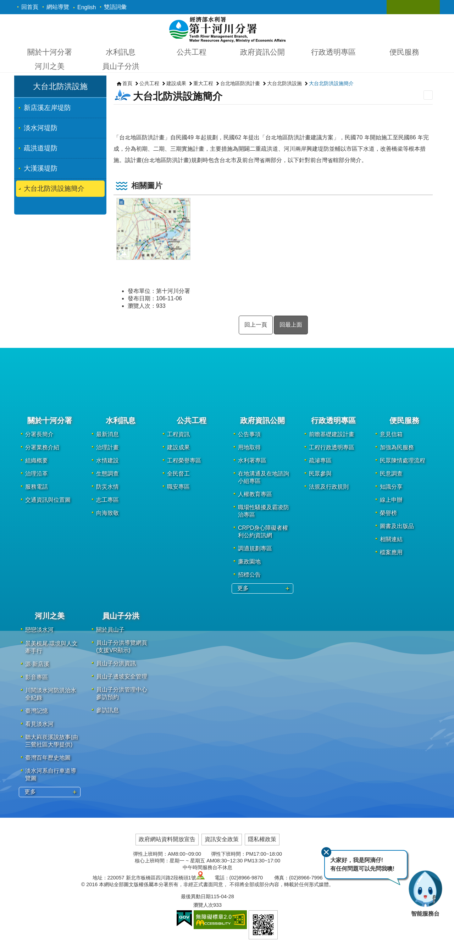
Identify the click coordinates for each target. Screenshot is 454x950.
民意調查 (391, 474)
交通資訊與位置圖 (48, 500)
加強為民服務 (397, 447)
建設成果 (176, 83)
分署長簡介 (39, 434)
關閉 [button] (399, 7)
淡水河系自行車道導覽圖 (50, 774)
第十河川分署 (227, 29)
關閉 (324, 850)
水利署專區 (252, 460)
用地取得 (249, 447)
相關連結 (391, 539)
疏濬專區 (320, 460)
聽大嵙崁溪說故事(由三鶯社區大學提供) (51, 741)
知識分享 (391, 487)
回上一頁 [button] (255, 325)
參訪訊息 (107, 710)
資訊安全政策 (222, 839)
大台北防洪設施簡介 (54, 188)
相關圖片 (146, 185)
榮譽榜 (388, 513)
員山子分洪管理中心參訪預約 (121, 693)
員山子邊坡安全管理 (121, 676)
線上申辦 (391, 500)
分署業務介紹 (42, 447)
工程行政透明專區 (331, 447)
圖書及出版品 (397, 526)
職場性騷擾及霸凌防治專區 (263, 511)
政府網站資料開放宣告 (167, 839)
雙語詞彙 (115, 7)
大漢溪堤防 (40, 168)
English (86, 7)
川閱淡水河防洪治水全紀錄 (50, 694)
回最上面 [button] (290, 325)
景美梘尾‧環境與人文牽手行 (51, 647)
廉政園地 (249, 562)
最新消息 (107, 434)
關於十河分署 (49, 52)
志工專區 (107, 500)
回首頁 (29, 7)
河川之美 (50, 66)
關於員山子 (110, 630)
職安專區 (178, 487)
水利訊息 (120, 52)
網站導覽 (57, 7)
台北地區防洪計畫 (240, 83)
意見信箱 (391, 434)
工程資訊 (178, 434)
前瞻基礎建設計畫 (331, 434)
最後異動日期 (196, 896)
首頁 (127, 83)
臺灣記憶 (36, 711)
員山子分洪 (120, 66)
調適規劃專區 (255, 548)
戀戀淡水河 (39, 630)
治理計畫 (107, 447)
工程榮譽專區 (184, 460)
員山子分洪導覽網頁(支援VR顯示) (121, 646)
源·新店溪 (37, 664)
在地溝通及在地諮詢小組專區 (263, 477)
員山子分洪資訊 (116, 663)
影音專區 (36, 677)
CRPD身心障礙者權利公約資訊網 (263, 531)
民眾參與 (320, 474)
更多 (243, 588)
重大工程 (203, 83)
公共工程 (191, 52)
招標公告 (249, 575)
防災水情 (107, 487)
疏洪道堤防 (40, 148)
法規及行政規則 (329, 487)
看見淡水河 (39, 724)
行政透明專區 (333, 52)
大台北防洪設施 (60, 86)
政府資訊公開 (262, 52)
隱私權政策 (262, 839)
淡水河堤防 (40, 128)
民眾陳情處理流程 (402, 460)
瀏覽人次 (203, 905)
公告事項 (249, 434)
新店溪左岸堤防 (47, 107)
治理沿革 (36, 474)
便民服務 (404, 52)
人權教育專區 (255, 494)
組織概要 (36, 460)
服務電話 (36, 487)
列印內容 (428, 95)
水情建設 (107, 460)
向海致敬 (107, 513)
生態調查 (107, 474)
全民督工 (178, 474)
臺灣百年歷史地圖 (48, 758)
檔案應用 (391, 552)
